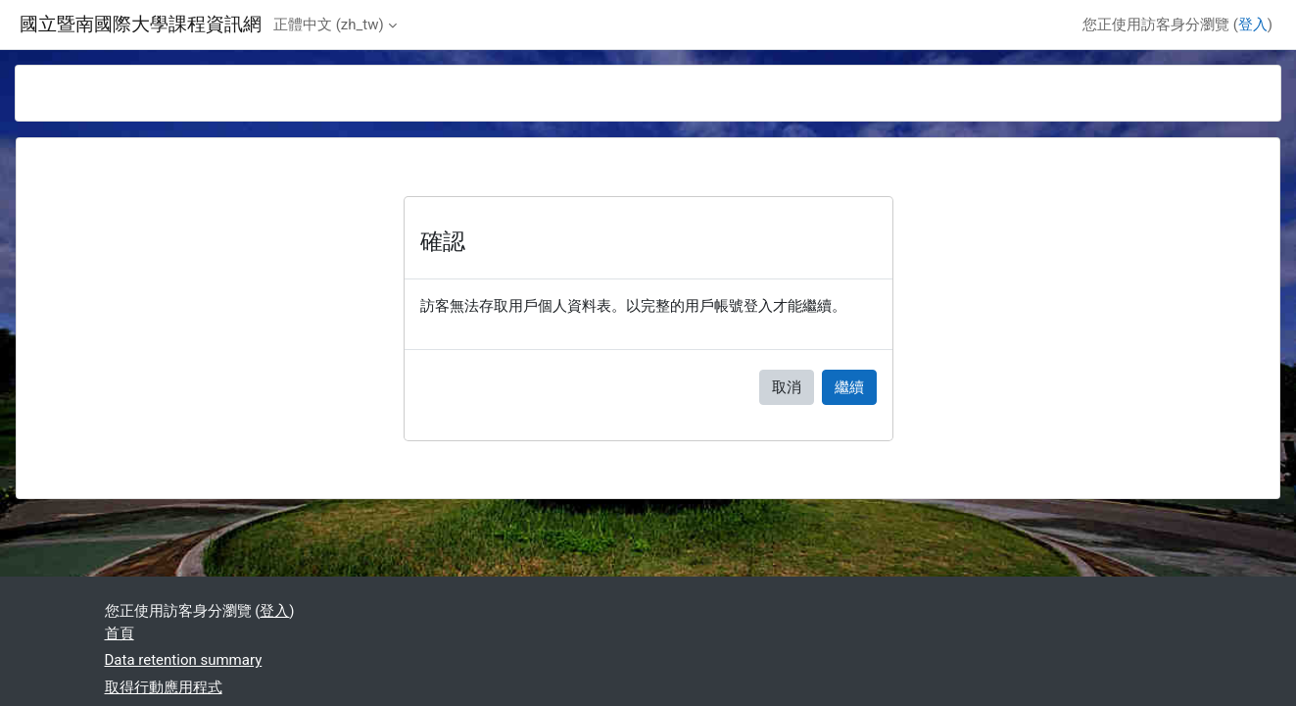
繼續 (849, 387)
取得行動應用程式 (163, 687)
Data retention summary (184, 660)
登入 (1253, 24)
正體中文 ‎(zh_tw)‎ (328, 24)
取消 (786, 387)
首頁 (119, 633)
